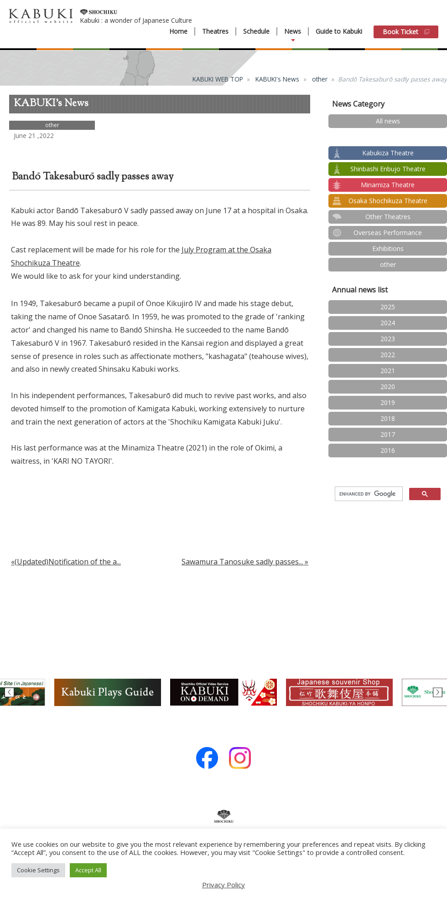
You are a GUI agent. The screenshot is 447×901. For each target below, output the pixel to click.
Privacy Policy (223, 884)
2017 (387, 434)
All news (388, 121)
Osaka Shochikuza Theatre (387, 200)
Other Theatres (388, 216)
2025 (387, 306)
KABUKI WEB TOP (217, 79)
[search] (367, 494)
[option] (223, 692)
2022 (387, 354)
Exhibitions (388, 248)
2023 (387, 338)
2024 (387, 322)
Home (178, 31)
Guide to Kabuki (339, 31)
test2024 (388, 137)
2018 (387, 418)
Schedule (256, 31)
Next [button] (437, 692)
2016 (387, 450)
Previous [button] (9, 692)
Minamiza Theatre (388, 184)
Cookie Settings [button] (38, 870)
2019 (387, 402)
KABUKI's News (277, 79)
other (319, 79)
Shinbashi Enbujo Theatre (388, 168)
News (292, 31)
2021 (387, 370)
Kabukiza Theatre (388, 152)
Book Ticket (406, 31)
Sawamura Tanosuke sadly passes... (242, 562)
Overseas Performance (387, 232)
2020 (387, 386)
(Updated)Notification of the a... (68, 562)
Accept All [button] (88, 870)
